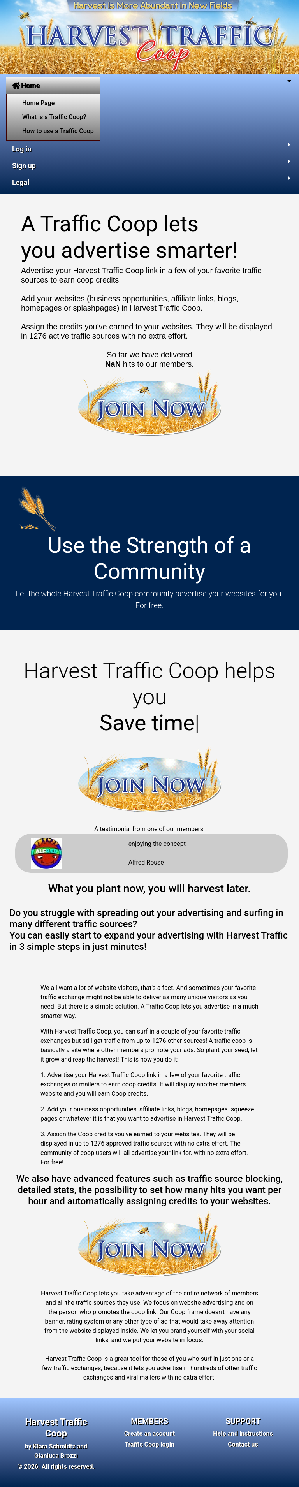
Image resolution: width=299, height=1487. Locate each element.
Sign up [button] (24, 166)
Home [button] (26, 85)
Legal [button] (20, 182)
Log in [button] (22, 149)
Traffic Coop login (149, 1444)
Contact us (243, 1444)
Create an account (149, 1433)
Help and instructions (243, 1433)
